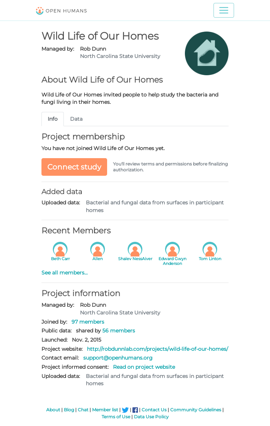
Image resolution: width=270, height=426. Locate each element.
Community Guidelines (195, 409)
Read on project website (144, 367)
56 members (118, 331)
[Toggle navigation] (224, 10)
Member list (105, 409)
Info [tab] (53, 119)
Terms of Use (116, 416)
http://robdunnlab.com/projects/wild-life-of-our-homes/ (157, 349)
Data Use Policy (151, 416)
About (53, 409)
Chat (83, 409)
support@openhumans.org (118, 358)
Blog (69, 409)
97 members (88, 322)
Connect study (74, 167)
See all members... (64, 273)
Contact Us (154, 409)
